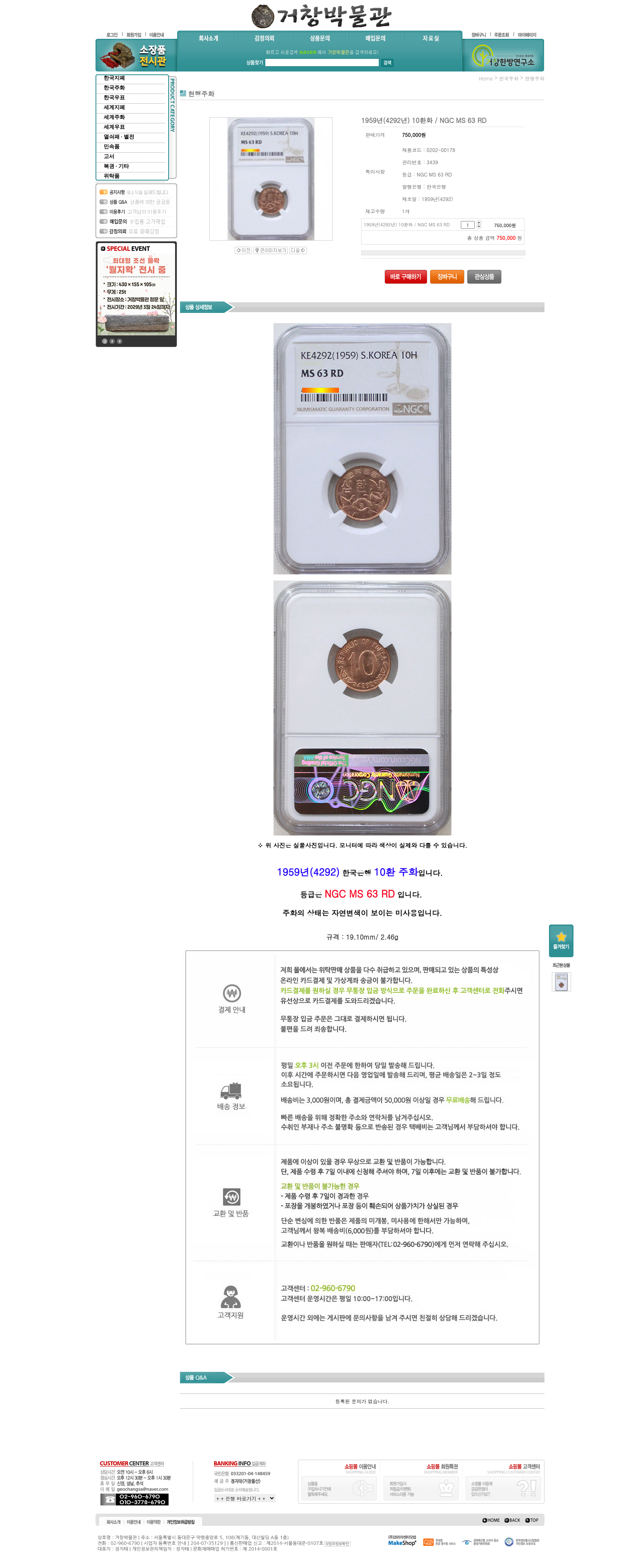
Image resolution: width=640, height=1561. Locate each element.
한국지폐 (114, 78)
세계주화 (114, 117)
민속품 (112, 146)
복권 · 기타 (116, 166)
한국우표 (114, 97)
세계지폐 (114, 107)
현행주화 (534, 78)
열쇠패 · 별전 (119, 137)
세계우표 (114, 127)
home (486, 78)
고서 (109, 156)
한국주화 (114, 88)
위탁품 (112, 176)
